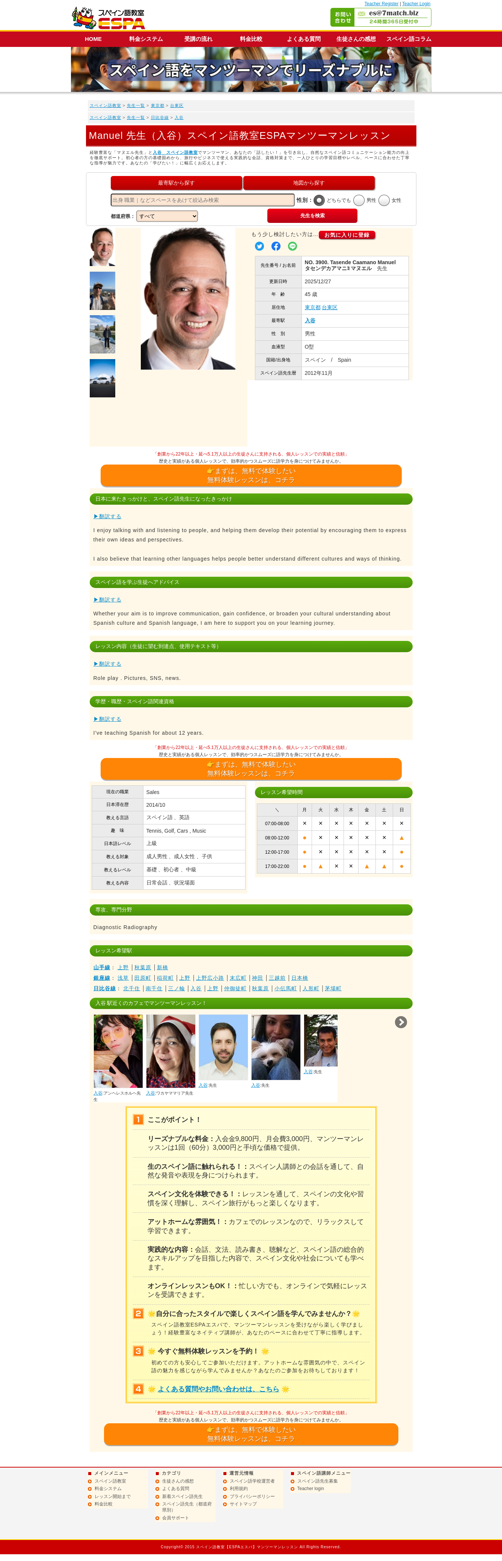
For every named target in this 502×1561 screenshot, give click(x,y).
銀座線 (101, 978)
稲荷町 (165, 978)
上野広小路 (210, 978)
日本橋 (299, 978)
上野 (123, 967)
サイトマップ (243, 1504)
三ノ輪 (176, 988)
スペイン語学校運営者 (252, 1481)
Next (401, 1022)
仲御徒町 (235, 988)
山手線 (101, 967)
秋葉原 (142, 967)
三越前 (277, 978)
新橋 (162, 967)
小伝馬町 (285, 988)
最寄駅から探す (176, 183)
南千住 (154, 988)
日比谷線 (160, 117)
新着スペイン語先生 (182, 1496)
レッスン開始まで (113, 1496)
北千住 (131, 988)
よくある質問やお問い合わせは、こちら (218, 1389)
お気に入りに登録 (346, 235)
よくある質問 (304, 39)
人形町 (311, 988)
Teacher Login (416, 3)
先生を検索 (312, 215)
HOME (93, 39)
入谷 (179, 117)
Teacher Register (382, 3)
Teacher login (310, 1488)
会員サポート (175, 1517)
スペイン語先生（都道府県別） (187, 1507)
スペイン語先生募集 (317, 1481)
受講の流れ (198, 39)
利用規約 (239, 1488)
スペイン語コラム (408, 39)
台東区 (177, 105)
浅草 (123, 978)
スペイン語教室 (105, 105)
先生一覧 (136, 105)
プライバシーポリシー (252, 1496)
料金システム (146, 39)
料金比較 (251, 39)
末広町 (238, 978)
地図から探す (309, 183)
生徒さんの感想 (356, 39)
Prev (101, 1022)
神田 (257, 978)
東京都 (157, 105)
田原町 (142, 978)
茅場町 (333, 988)
